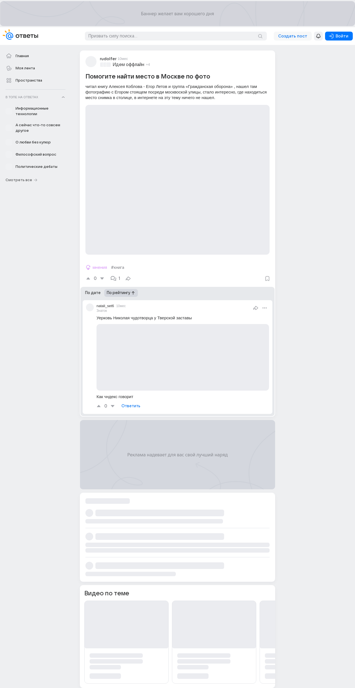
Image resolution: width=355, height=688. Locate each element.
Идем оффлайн (128, 64)
